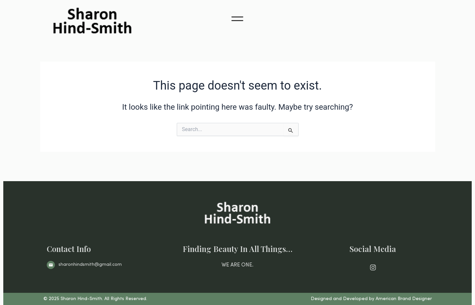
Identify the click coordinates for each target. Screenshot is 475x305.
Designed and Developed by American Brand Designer (371, 298)
